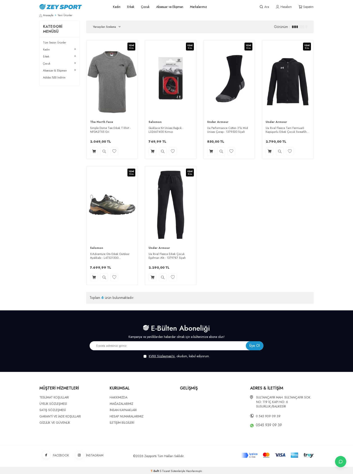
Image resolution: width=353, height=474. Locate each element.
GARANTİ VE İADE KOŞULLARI (60, 416)
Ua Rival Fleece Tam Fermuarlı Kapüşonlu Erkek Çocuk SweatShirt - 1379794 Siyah (287, 130)
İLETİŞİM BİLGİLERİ (122, 422)
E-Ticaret (165, 471)
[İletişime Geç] (340, 461)
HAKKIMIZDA (118, 397)
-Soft (155, 471)
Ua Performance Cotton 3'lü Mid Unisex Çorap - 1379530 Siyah (227, 130)
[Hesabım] (284, 7)
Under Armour (218, 122)
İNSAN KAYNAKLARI (123, 410)
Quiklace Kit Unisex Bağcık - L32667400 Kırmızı (166, 130)
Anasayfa (46, 15)
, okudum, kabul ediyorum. (176, 356)
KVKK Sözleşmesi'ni (162, 356)
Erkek (130, 7)
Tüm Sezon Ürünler (54, 42)
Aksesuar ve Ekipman (169, 7)
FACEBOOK (54, 455)
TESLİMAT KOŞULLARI (54, 397)
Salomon (155, 122)
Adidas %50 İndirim (54, 77)
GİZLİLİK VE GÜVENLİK (54, 422)
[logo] (71, 7)
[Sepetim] (306, 7)
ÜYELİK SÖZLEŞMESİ (53, 403)
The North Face (101, 122)
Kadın (116, 7)
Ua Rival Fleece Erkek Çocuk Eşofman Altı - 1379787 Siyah (167, 256)
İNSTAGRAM (87, 455)
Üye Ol (254, 345)
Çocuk (145, 7)
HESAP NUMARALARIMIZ (126, 416)
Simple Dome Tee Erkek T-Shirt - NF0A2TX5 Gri (110, 130)
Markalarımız (198, 7)
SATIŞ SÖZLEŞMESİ (52, 410)
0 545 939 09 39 (268, 416)
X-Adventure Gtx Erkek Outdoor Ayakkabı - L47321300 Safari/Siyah (109, 256)
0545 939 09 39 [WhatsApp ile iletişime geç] (269, 425)
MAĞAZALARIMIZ (121, 403)
